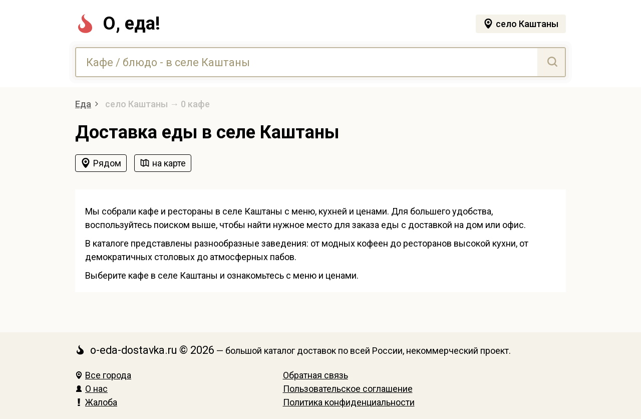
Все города (103, 375)
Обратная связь (315, 375)
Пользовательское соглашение (348, 388)
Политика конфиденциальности (349, 402)
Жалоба (96, 402)
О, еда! (117, 23)
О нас (91, 388)
